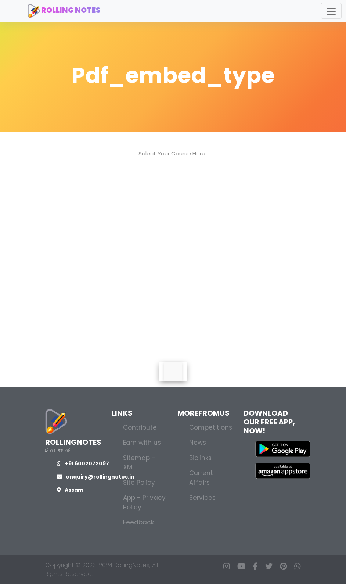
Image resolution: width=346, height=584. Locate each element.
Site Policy (139, 482)
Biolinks (200, 458)
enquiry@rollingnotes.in (95, 476)
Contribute (140, 427)
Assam (70, 490)
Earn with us (142, 442)
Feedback (138, 522)
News (197, 442)
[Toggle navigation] (331, 11)
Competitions (210, 427)
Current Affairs (201, 478)
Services (202, 497)
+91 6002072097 (83, 463)
